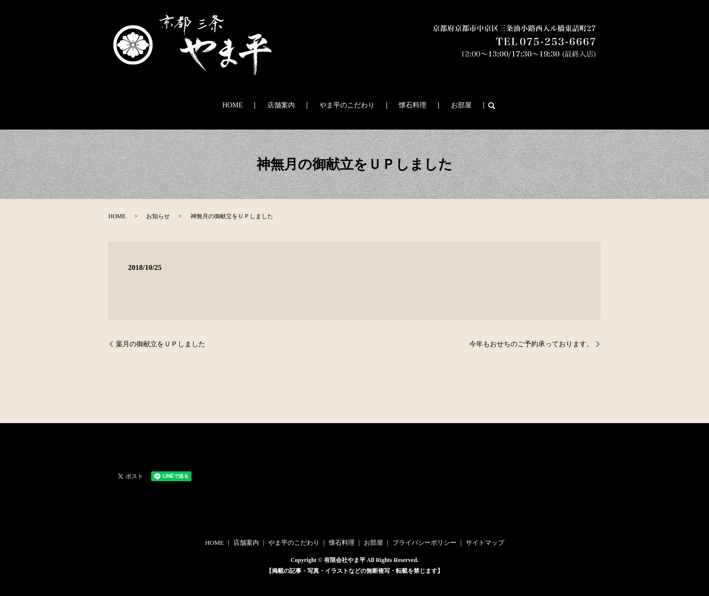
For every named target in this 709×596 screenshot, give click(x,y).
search (464, 105)
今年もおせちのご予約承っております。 (531, 344)
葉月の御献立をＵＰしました (160, 344)
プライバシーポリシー (424, 542)
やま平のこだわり (347, 105)
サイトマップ (485, 542)
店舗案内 (292, 105)
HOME (254, 105)
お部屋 (440, 105)
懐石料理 (402, 105)
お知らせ (158, 216)
